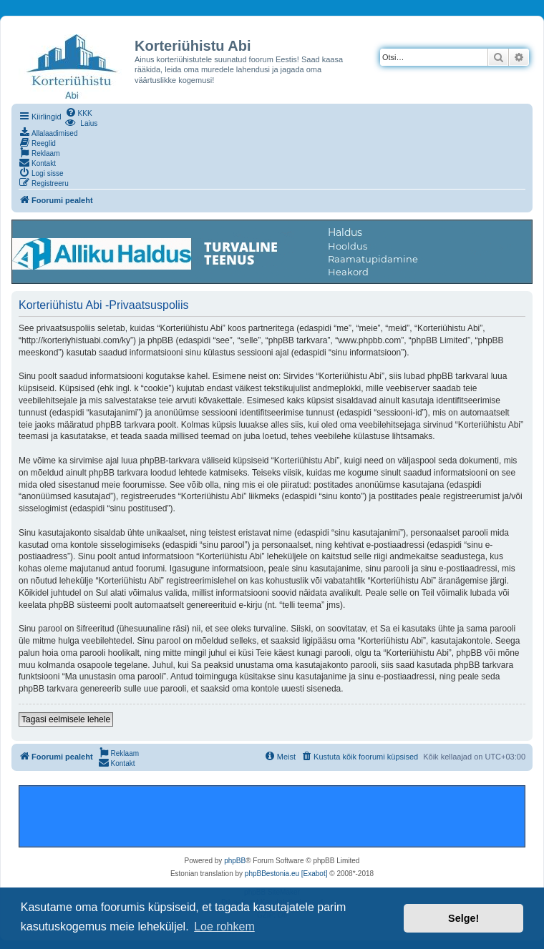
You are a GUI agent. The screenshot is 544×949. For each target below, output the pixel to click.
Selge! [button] (463, 918)
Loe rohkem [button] (224, 926)
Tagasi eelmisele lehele (65, 719)
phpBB (235, 861)
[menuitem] (78, 112)
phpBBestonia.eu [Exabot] (286, 873)
